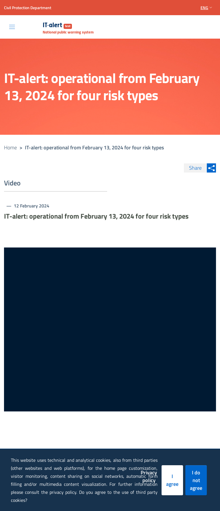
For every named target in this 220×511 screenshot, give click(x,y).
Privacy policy (149, 476)
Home (10, 147)
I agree (172, 480)
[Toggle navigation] (12, 26)
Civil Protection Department (27, 8)
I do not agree (196, 480)
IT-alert (57, 25)
